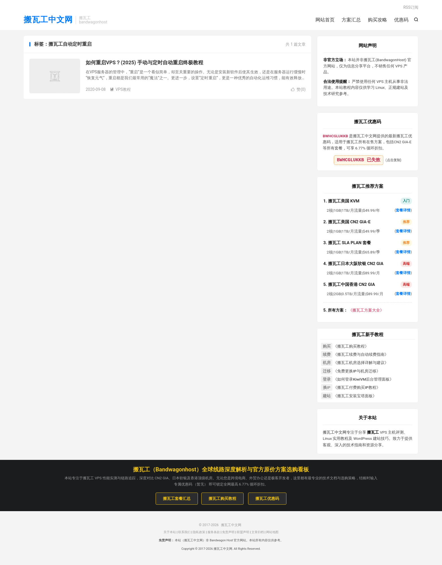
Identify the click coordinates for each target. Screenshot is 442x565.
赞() (298, 89)
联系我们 (184, 532)
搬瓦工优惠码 (267, 498)
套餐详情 (403, 210)
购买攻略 (377, 20)
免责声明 (228, 532)
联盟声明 (243, 532)
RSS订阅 (410, 7)
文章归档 (257, 532)
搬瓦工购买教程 (222, 498)
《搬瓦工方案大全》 (353, 310)
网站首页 (325, 20)
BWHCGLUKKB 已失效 (358, 160)
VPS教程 (120, 89)
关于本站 (169, 532)
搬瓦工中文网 (48, 20)
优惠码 (401, 20)
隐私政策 (199, 532)
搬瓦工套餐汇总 (177, 498)
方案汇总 (351, 20)
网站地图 (272, 532)
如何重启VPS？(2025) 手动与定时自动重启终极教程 (144, 62)
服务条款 (213, 532)
